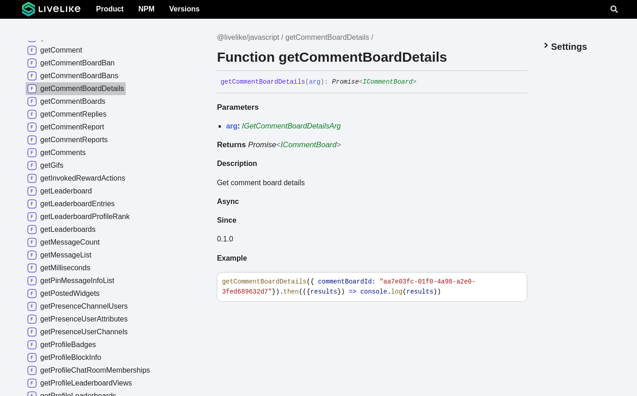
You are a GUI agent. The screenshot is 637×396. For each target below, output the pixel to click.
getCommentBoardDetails (327, 37)
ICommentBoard (387, 82)
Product (109, 9)
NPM (146, 9)
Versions (184, 9)
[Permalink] (423, 82)
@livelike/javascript (248, 37)
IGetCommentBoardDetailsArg (291, 126)
